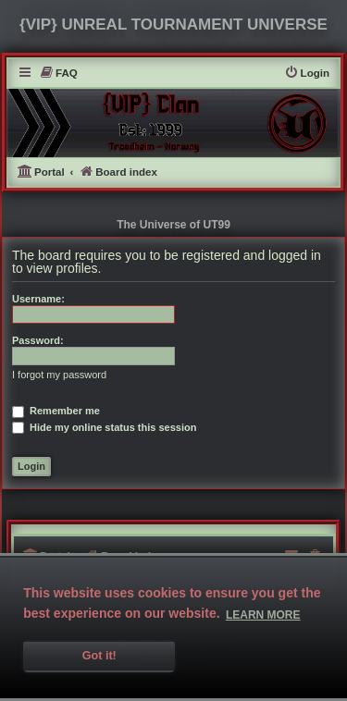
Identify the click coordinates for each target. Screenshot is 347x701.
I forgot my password (59, 374)
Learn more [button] (263, 615)
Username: (38, 298)
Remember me (56, 410)
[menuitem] (58, 73)
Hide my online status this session (104, 427)
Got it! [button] (99, 655)
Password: (38, 340)
